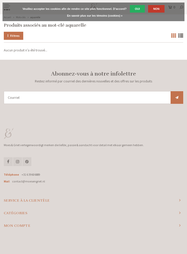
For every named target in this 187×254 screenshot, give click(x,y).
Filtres (13, 36)
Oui (137, 8)
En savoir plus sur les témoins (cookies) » (94, 15)
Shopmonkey (131, 244)
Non (156, 8)
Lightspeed (104, 244)
